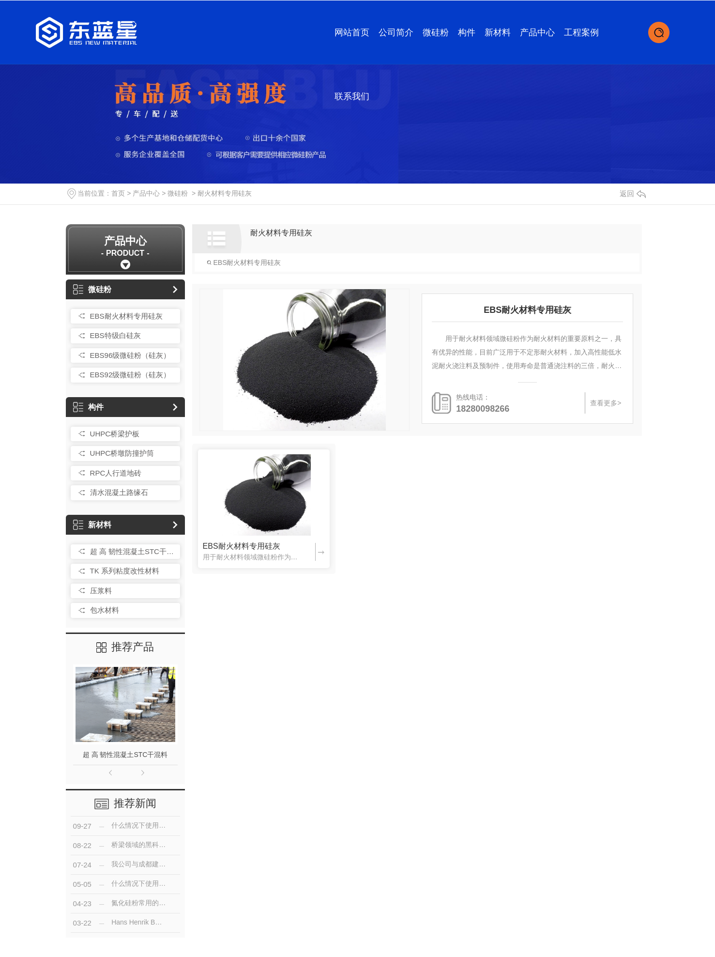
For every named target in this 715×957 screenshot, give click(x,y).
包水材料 (104, 610)
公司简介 (396, 32)
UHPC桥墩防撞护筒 (122, 453)
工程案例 (581, 32)
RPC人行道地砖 (116, 473)
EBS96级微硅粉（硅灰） (130, 355)
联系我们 (352, 96)
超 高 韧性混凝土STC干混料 (132, 551)
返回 (633, 193)
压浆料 (101, 591)
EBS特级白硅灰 (115, 335)
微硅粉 (436, 32)
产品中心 (537, 32)
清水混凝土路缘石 (119, 492)
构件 (466, 32)
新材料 (498, 32)
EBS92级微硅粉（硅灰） (130, 374)
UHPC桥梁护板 (115, 434)
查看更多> (605, 403)
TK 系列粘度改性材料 (124, 571)
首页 (118, 193)
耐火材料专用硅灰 (225, 193)
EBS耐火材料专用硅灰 (126, 316)
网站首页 (352, 32)
